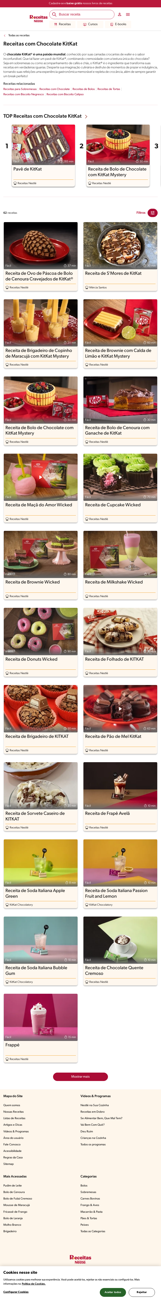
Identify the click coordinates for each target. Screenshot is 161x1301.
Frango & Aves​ (89, 1205)
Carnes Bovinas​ (90, 1198)
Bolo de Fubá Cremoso (17, 1198)
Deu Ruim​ (86, 1131)
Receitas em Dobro (92, 1111)
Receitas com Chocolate (54, 89)
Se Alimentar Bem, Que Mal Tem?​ (101, 1118)
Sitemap (8, 1164)
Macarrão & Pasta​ (91, 1212)
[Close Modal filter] (153, 213)
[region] (80, 1283)
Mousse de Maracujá (16, 1205)
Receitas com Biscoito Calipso (65, 94)
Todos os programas (93, 1144)
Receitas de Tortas (108, 89)
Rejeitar (142, 1292)
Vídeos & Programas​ (16, 1131)
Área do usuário (13, 1138)
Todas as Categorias (92, 1231)
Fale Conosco (12, 1144)
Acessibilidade (12, 1151)
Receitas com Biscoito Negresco (23, 94)
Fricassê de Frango (15, 1212)
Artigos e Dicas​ (12, 1124)
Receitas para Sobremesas (20, 89)
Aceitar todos (113, 1292)
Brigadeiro (10, 1231)
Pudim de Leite (12, 1185)
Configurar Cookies (16, 1292)
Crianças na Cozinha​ (93, 1138)
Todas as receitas (19, 35)
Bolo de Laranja (13, 1218)
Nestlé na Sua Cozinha (94, 1105)
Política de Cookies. (34, 1284)
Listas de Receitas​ (14, 1118)
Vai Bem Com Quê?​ (92, 1124)
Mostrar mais (80, 1076)
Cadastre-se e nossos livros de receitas (80, 3)
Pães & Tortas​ (88, 1218)
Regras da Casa (13, 1157)
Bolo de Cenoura (14, 1192)
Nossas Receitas (13, 1111)
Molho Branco (12, 1225)
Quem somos (11, 1105)
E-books (118, 24)
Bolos (83, 1185)
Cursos (90, 24)
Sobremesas (88, 1192)
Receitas (62, 24)
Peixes (84, 1225)
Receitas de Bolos (84, 89)
